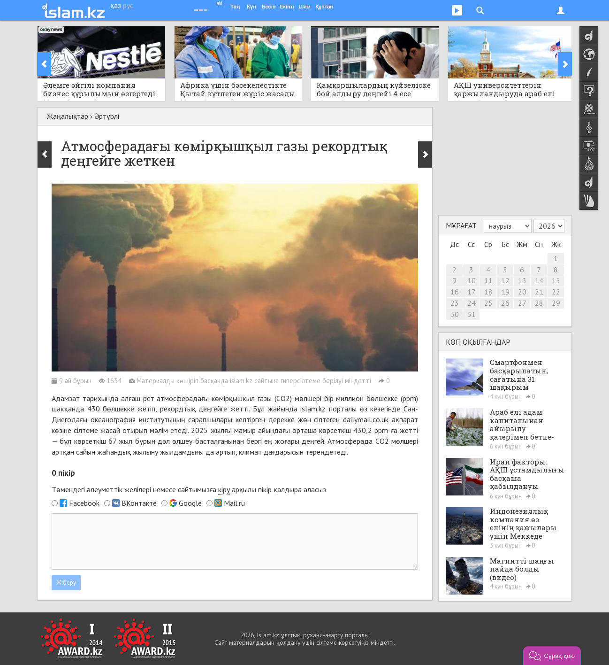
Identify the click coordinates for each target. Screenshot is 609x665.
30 (454, 314)
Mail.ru (234, 503)
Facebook (84, 503)
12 (505, 280)
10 (471, 280)
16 (454, 291)
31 (471, 314)
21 (539, 291)
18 (488, 291)
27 (522, 303)
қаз (115, 5)
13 (522, 280)
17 (471, 291)
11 (488, 280)
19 (505, 291)
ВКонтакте (139, 503)
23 (454, 303)
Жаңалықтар (67, 116)
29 (556, 303)
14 (539, 280)
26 (505, 303)
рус (128, 5)
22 (556, 291)
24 (471, 303)
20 (522, 291)
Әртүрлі (106, 116)
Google (190, 503)
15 (556, 280)
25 (488, 303)
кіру (224, 489)
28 (539, 303)
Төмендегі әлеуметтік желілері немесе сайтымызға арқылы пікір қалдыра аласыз (189, 490)
